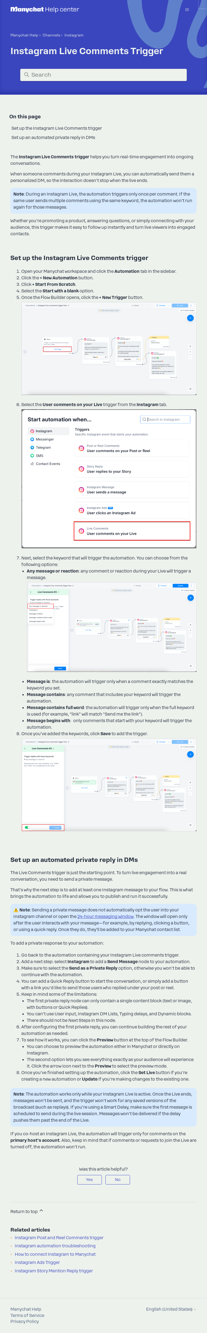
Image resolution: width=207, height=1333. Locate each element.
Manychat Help (24, 35)
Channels (51, 35)
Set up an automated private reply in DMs (53, 137)
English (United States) (171, 1309)
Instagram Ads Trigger (37, 1262)
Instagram (74, 35)
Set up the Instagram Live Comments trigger (56, 128)
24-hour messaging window (105, 916)
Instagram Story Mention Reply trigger (54, 1271)
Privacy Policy (24, 1321)
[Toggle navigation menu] (187, 9)
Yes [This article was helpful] (89, 1179)
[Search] (103, 75)
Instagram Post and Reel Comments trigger (59, 1237)
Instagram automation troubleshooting (55, 1246)
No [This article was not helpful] (117, 1179)
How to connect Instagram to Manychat (55, 1254)
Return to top (27, 1211)
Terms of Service (27, 1315)
